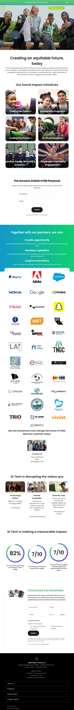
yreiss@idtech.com (37, 461)
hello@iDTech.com (36, 675)
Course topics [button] (37, 694)
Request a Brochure (56, 8)
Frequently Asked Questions (36, 677)
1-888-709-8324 (36, 671)
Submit (37, 210)
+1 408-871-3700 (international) (36, 673)
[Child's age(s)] (63, 614)
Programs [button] (37, 689)
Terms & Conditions (13, 708)
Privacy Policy (44, 215)
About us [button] (37, 683)
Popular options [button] (37, 699)
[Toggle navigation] (70, 8)
